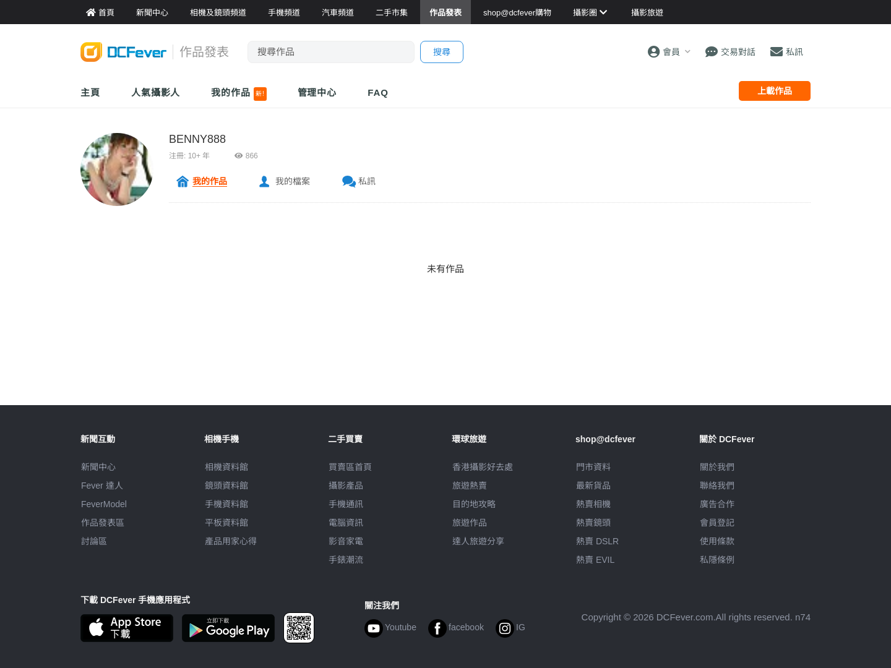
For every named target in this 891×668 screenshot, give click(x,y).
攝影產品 (346, 485)
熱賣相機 (593, 504)
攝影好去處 (482, 467)
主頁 (90, 92)
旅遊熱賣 (469, 485)
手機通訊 (346, 504)
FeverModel (104, 504)
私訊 (367, 181)
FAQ (378, 92)
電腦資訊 (346, 523)
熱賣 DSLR (597, 541)
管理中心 (317, 92)
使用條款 (717, 541)
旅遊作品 (469, 523)
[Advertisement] (445, 377)
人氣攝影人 (156, 92)
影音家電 (346, 541)
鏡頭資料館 (226, 485)
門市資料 (593, 467)
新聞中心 (98, 467)
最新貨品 (593, 485)
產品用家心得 (231, 541)
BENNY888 (197, 139)
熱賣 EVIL (595, 560)
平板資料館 (226, 523)
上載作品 (774, 91)
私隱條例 (717, 560)
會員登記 (717, 523)
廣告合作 (717, 504)
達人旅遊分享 (478, 541)
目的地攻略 (474, 504)
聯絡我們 (717, 485)
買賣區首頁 (350, 467)
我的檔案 (292, 181)
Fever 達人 (102, 485)
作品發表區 (102, 523)
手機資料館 (226, 504)
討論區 (94, 541)
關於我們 (717, 467)
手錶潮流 (346, 560)
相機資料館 (226, 467)
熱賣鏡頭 (593, 523)
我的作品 (238, 94)
